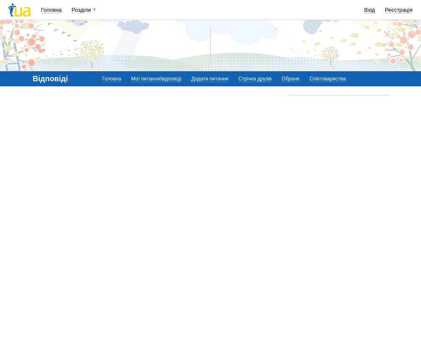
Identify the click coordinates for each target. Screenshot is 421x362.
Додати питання (210, 79)
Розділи (81, 10)
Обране (290, 79)
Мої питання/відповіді (156, 79)
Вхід (369, 10)
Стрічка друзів (254, 79)
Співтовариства (327, 79)
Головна (51, 10)
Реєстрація (399, 10)
